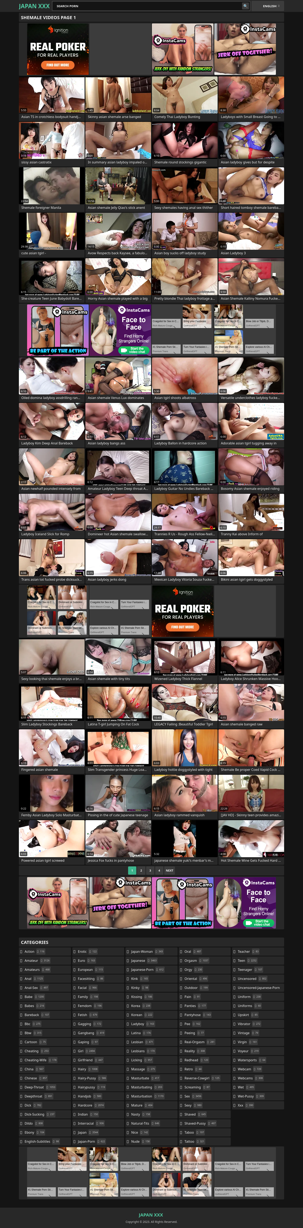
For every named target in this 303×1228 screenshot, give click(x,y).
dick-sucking (40, 1114)
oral (193, 951)
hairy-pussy (92, 1078)
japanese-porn (148, 970)
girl (87, 1051)
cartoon (36, 1042)
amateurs (38, 970)
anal (34, 979)
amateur (37, 960)
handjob (90, 1096)
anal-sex (37, 988)
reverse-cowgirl (202, 1078)
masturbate (145, 1078)
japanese (144, 960)
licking (142, 1060)
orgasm (197, 960)
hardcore (91, 1105)
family (88, 997)
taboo (195, 1132)
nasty (141, 1114)
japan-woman (147, 951)
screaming (197, 1087)
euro (87, 960)
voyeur (248, 1051)
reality (195, 1051)
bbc (33, 1024)
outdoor (197, 988)
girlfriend (91, 1060)
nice (140, 1132)
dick (33, 1105)
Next (169, 870)
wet (246, 1087)
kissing (142, 997)
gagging (90, 1024)
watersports (252, 1060)
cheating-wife (41, 1060)
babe (35, 997)
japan (88, 1132)
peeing (195, 1033)
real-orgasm (200, 1042)
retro (194, 1069)
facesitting (91, 979)
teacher (248, 951)
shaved (196, 1114)
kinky (140, 988)
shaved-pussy (201, 1123)
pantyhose (198, 1015)
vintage (248, 1033)
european (91, 970)
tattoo (195, 1141)
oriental (196, 979)
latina (141, 1033)
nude (141, 1141)
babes (35, 1006)
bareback (37, 1015)
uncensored (252, 979)
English (270, 6)
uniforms (250, 1006)
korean (142, 1015)
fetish (88, 1015)
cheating (37, 1051)
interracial (91, 1123)
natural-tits (145, 1123)
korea (141, 1006)
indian (88, 1114)
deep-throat (40, 1087)
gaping (88, 1042)
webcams (251, 1078)
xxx (246, 1105)
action (35, 951)
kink (140, 979)
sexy (194, 1105)
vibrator (249, 1024)
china (35, 1069)
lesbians (143, 1051)
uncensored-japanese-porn (259, 988)
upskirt (248, 1015)
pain (193, 997)
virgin (248, 1042)
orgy (194, 970)
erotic (88, 951)
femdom (90, 1006)
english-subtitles (42, 1141)
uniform (250, 997)
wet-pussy (251, 1096)
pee (193, 1024)
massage (143, 1069)
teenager (250, 970)
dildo (34, 1123)
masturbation (147, 1096)
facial (88, 988)
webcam (250, 1069)
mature (142, 1105)
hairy (88, 1069)
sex (193, 1096)
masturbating (147, 1087)
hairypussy (92, 1087)
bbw (33, 1033)
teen (247, 960)
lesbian (142, 1042)
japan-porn (92, 1141)
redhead (197, 1060)
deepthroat (39, 1096)
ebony (35, 1132)
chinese (36, 1078)
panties (196, 1006)
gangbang (91, 1033)
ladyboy (143, 1024)
